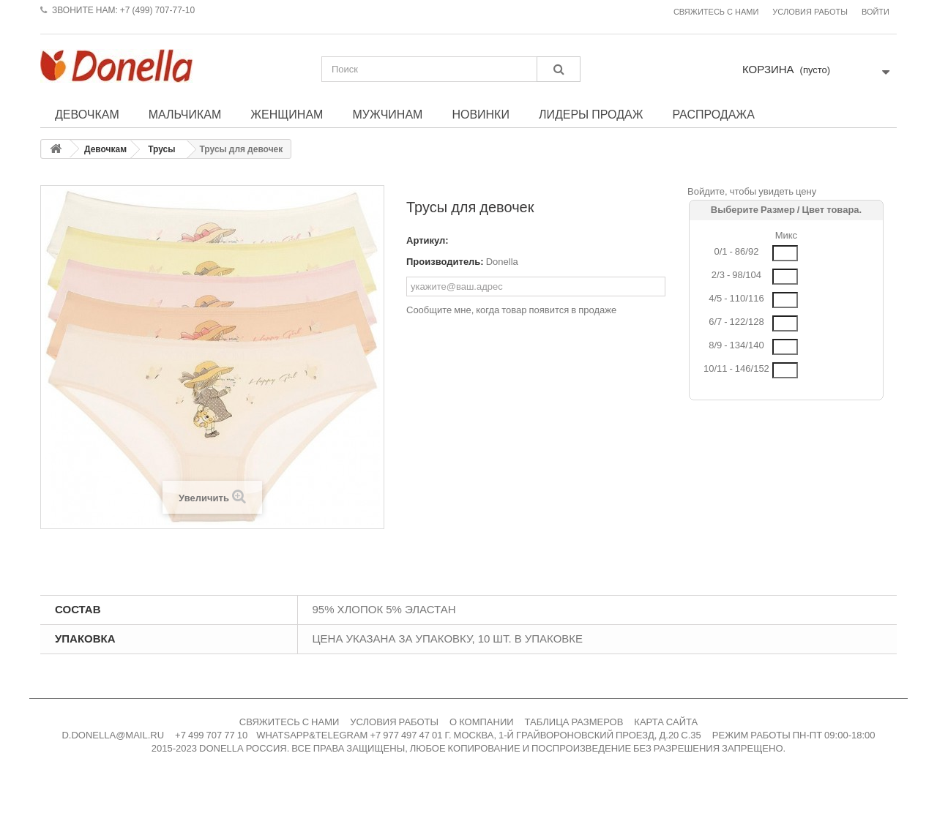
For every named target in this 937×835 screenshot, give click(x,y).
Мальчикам (185, 114)
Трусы (161, 149)
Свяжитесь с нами (715, 12)
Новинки (480, 114)
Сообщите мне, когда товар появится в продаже (511, 310)
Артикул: (427, 240)
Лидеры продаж (591, 114)
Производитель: (445, 261)
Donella (502, 261)
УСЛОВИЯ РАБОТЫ (394, 722)
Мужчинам (387, 114)
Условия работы (810, 12)
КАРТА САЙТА (666, 722)
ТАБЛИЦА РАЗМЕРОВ (574, 722)
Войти (875, 12)
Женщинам (286, 114)
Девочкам (87, 114)
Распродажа (713, 114)
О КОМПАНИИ (481, 722)
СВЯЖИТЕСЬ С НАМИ (289, 722)
